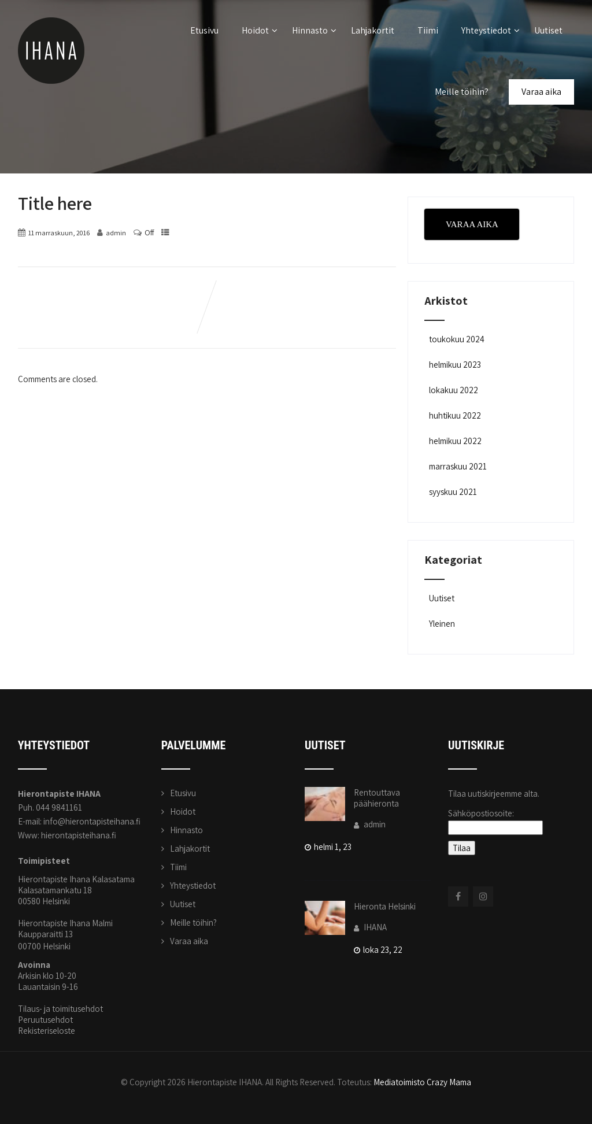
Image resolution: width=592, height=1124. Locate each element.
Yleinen (441, 623)
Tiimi (427, 30)
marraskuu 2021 (458, 466)
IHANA (370, 927)
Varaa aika (541, 92)
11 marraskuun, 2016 (59, 232)
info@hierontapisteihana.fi (91, 821)
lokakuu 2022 (453, 389)
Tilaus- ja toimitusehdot (60, 1008)
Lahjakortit (372, 30)
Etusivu (204, 30)
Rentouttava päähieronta (377, 798)
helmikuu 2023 (455, 364)
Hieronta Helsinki (385, 906)
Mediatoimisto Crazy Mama (422, 1082)
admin (370, 824)
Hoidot (260, 30)
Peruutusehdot (45, 1019)
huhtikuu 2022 (455, 415)
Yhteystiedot (490, 30)
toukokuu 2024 (456, 339)
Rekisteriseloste (46, 1030)
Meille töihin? (462, 92)
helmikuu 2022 (455, 440)
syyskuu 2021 (453, 491)
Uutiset (548, 30)
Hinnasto (314, 30)
